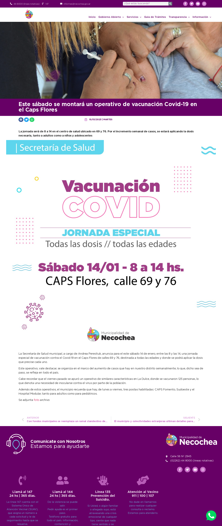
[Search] (170, 4)
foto (37, 400)
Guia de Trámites (155, 17)
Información (202, 17)
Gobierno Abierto (111, 17)
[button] (20, 119)
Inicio (92, 17)
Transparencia (179, 17)
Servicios (134, 17)
